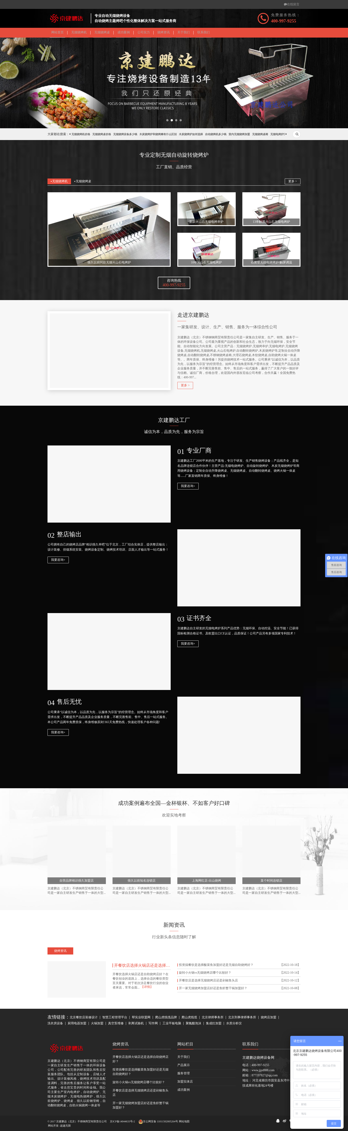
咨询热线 (174, 284)
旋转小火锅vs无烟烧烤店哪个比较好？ (205, 974)
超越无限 (65, 1125)
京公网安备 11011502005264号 (158, 1121)
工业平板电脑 (171, 1025)
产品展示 (183, 1066)
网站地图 (184, 1121)
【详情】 (147, 988)
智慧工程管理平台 (114, 1019)
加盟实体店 (185, 1083)
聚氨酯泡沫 (193, 1025)
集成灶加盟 (213, 1025)
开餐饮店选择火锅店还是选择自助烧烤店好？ (142, 967)
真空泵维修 (116, 1025)
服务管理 (183, 1075)
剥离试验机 (136, 1025)
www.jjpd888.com (263, 1071)
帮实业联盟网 (141, 1019)
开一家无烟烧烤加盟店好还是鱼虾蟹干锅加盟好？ (213, 989)
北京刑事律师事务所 (242, 1019)
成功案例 (183, 1091)
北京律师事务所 (212, 1019)
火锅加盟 (97, 1025)
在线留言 (291, 4)
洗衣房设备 (55, 1025)
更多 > (292, 182)
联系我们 (250, 1045)
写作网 (153, 1025)
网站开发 (53, 1125)
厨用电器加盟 (77, 1025)
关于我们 (183, 1058)
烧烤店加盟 (268, 1019)
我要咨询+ (188, 487)
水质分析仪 (234, 1025)
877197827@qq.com (265, 1077)
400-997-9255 (283, 20)
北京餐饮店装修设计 (84, 1019)
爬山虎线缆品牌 (166, 1019)
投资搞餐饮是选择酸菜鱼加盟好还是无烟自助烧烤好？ (216, 966)
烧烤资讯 (121, 1045)
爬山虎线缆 (189, 1019)
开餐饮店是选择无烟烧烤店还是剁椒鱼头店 (208, 982)
